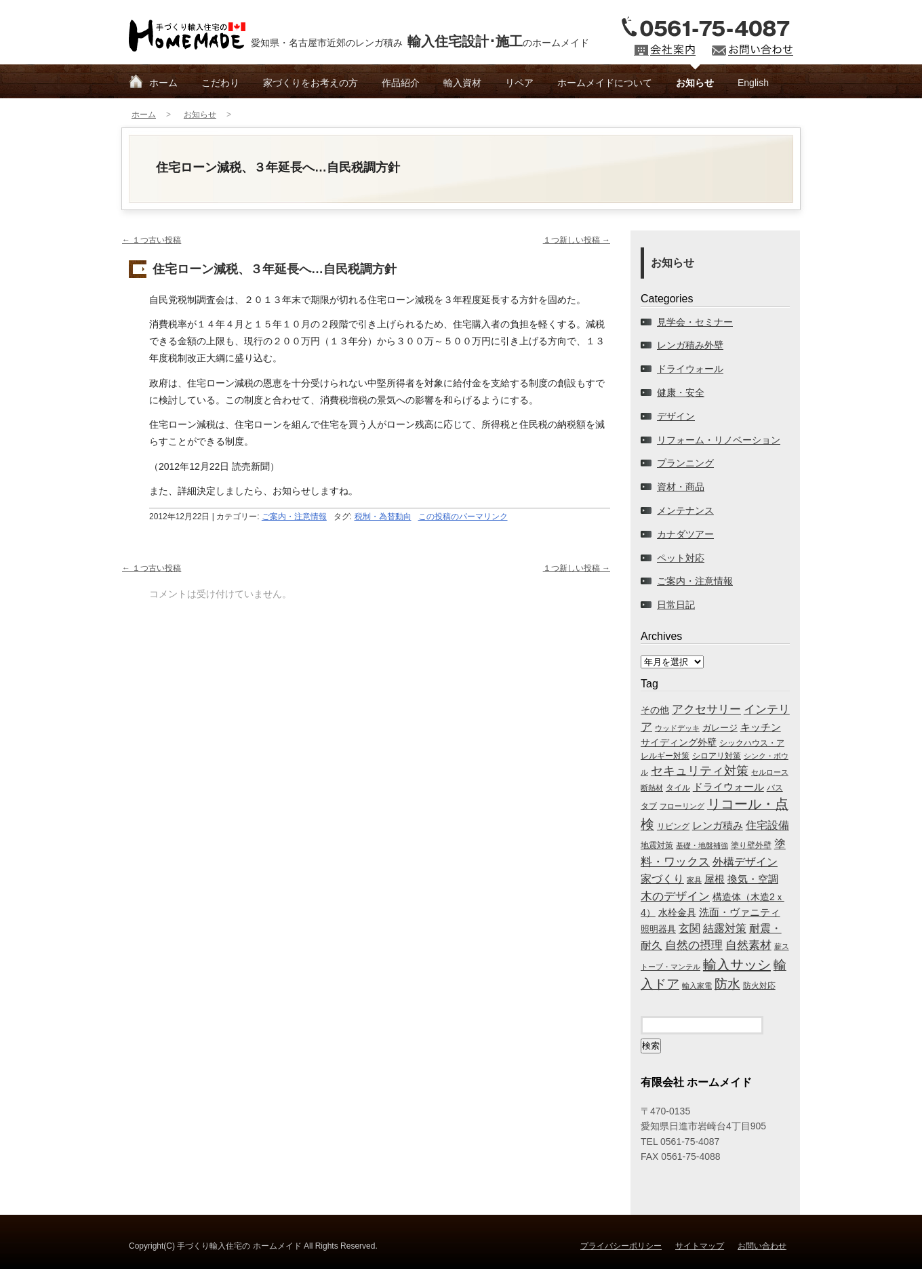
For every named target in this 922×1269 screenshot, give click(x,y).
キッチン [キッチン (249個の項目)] (760, 727)
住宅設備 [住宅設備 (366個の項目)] (767, 825)
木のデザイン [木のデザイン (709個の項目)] (675, 896)
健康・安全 (680, 392)
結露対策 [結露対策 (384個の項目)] (724, 928)
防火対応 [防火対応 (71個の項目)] (759, 985)
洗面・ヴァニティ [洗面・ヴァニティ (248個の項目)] (739, 912)
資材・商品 (680, 486)
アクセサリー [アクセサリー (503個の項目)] (706, 709)
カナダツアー (685, 534)
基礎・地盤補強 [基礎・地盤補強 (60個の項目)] (702, 845)
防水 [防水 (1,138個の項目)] (727, 984)
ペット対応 (680, 557)
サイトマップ (699, 1246)
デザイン (676, 416)
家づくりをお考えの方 (310, 82)
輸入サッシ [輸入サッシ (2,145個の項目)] (737, 964)
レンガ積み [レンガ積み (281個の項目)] (717, 825)
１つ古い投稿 (151, 240)
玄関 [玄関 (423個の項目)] (689, 928)
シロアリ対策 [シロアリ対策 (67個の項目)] (716, 755)
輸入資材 (462, 82)
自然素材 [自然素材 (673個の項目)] (748, 945)
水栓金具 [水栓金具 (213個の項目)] (677, 912)
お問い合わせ (762, 1246)
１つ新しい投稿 (576, 240)
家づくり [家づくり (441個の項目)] (662, 878)
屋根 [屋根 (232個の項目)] (714, 879)
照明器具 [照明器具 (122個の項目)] (658, 929)
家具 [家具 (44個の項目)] (694, 880)
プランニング (685, 463)
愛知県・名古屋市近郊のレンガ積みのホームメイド (420, 41)
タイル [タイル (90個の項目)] (678, 787)
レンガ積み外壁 (690, 345)
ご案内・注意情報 (294, 516)
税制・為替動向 (383, 516)
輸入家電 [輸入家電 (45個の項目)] (697, 986)
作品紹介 (401, 82)
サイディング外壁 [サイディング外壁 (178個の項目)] (679, 742)
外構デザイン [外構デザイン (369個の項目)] (745, 862)
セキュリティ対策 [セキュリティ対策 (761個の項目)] (699, 771)
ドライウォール (690, 368)
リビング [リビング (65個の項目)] (673, 826)
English (753, 82)
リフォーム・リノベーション (718, 440)
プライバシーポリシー (621, 1246)
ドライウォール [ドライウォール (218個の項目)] (728, 787)
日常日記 (676, 604)
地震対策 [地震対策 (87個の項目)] (657, 845)
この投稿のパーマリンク (463, 516)
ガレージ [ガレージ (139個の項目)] (720, 728)
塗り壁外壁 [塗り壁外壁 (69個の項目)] (751, 845)
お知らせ (695, 82)
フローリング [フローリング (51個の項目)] (682, 806)
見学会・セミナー (695, 322)
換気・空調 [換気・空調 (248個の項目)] (752, 879)
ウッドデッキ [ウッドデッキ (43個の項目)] (677, 728)
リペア (519, 82)
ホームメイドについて (604, 82)
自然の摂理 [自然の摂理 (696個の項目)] (694, 945)
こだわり (220, 82)
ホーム (163, 82)
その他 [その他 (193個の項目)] (655, 709)
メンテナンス (685, 510)
